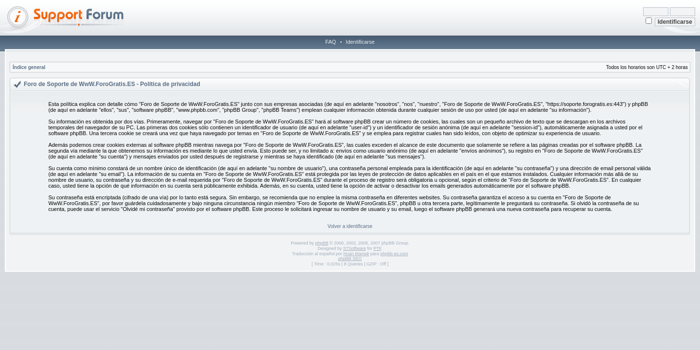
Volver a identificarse (350, 226)
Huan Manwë (356, 253)
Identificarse (360, 42)
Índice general (29, 67)
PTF (377, 248)
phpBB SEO (350, 258)
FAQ (330, 42)
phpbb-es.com (394, 253)
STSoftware (354, 248)
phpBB (321, 243)
